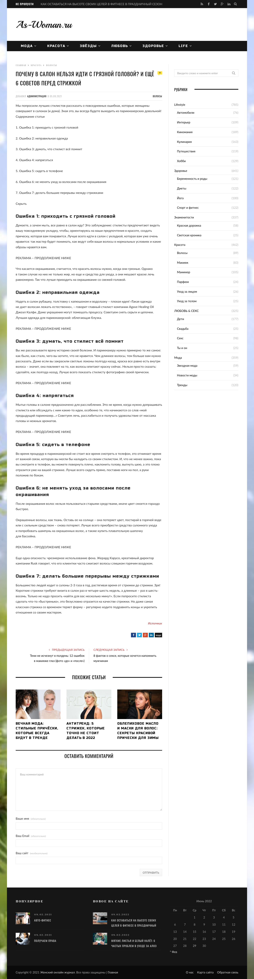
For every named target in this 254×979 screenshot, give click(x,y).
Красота (56, 46)
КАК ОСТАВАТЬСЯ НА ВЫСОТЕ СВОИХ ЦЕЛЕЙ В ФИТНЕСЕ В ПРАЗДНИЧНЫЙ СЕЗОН (101, 4)
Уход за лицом (187, 291)
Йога (180, 198)
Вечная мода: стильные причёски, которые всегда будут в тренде (37, 731)
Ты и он (182, 348)
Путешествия (186, 151)
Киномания (184, 132)
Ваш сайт (31, 853)
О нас (190, 972)
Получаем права (45, 941)
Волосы (157, 96)
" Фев (173, 952)
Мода (27, 46)
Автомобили (185, 112)
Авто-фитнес (42, 920)
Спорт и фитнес (188, 207)
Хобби (181, 161)
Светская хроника (189, 235)
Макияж (182, 262)
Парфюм (183, 282)
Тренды (182, 385)
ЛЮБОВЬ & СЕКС (186, 311)
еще (158, 635)
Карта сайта (205, 972)
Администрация (36, 96)
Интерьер (183, 122)
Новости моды (187, 375)
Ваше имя (31, 818)
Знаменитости (184, 217)
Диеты (181, 188)
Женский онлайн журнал (57, 972)
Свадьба (183, 328)
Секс (180, 338)
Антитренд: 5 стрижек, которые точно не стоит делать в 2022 (85, 731)
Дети (180, 319)
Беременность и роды (192, 178)
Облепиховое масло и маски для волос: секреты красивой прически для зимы (138, 731)
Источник (155, 623)
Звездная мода (187, 365)
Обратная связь (227, 972)
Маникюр (183, 272)
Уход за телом (186, 301)
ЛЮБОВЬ (119, 46)
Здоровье (153, 46)
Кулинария (184, 141)
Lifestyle (179, 104)
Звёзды (88, 46)
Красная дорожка (189, 225)
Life (183, 46)
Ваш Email (31, 835)
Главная (113, 972)
